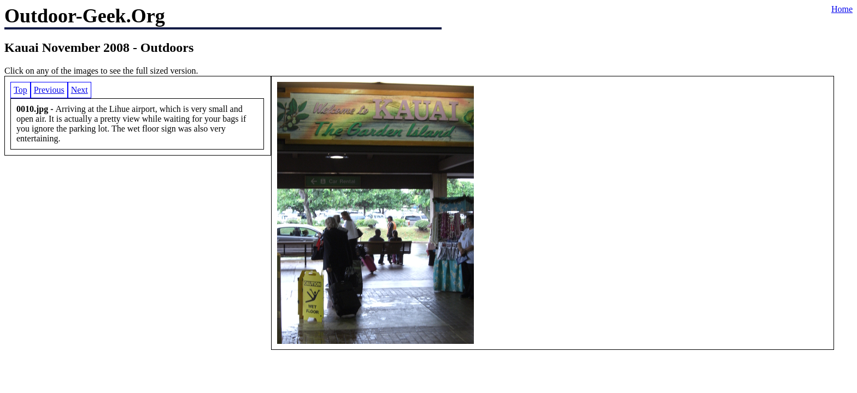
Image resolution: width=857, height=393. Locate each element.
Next (79, 89)
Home (842, 9)
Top (20, 89)
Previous (49, 89)
